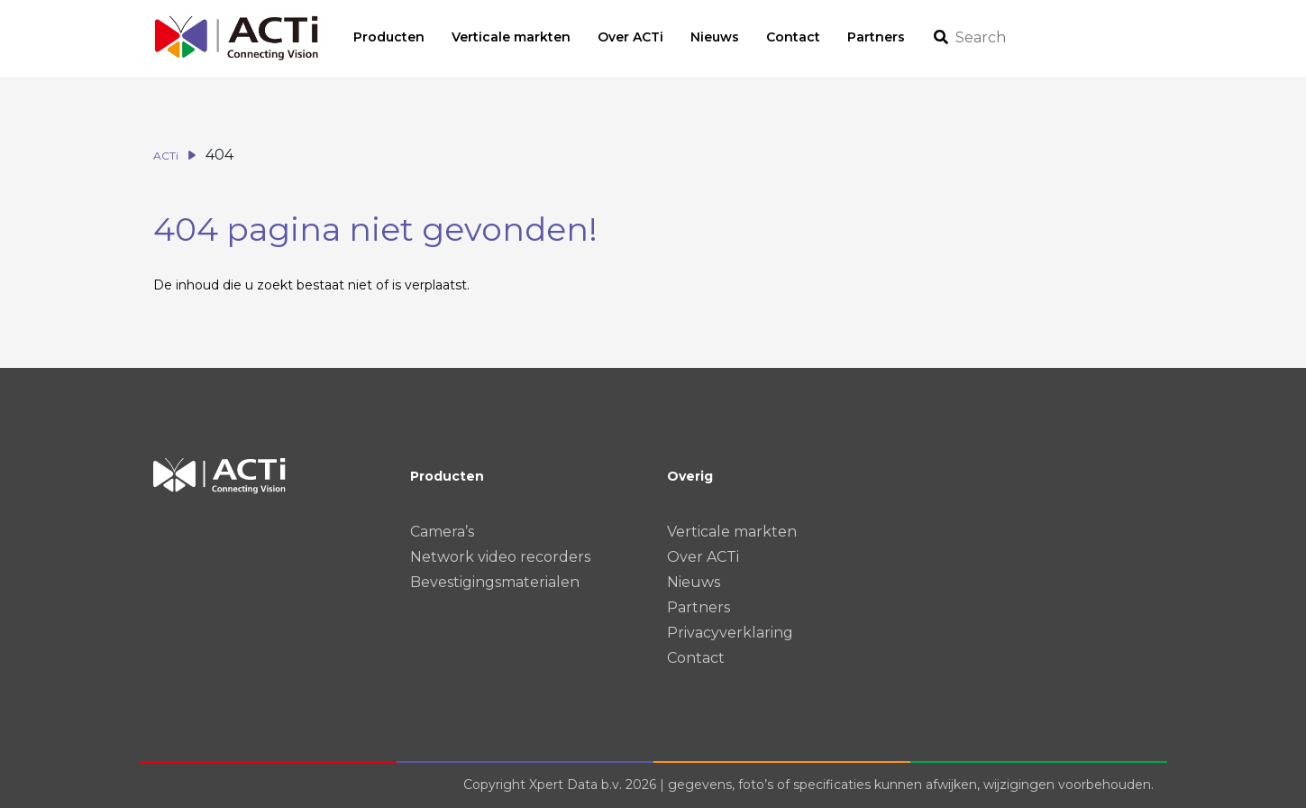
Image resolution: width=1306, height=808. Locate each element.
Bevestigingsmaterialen (495, 582)
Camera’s (442, 531)
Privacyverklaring (730, 632)
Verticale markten (732, 531)
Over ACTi (703, 556)
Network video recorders (500, 556)
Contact (696, 657)
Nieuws (693, 582)
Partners (698, 607)
